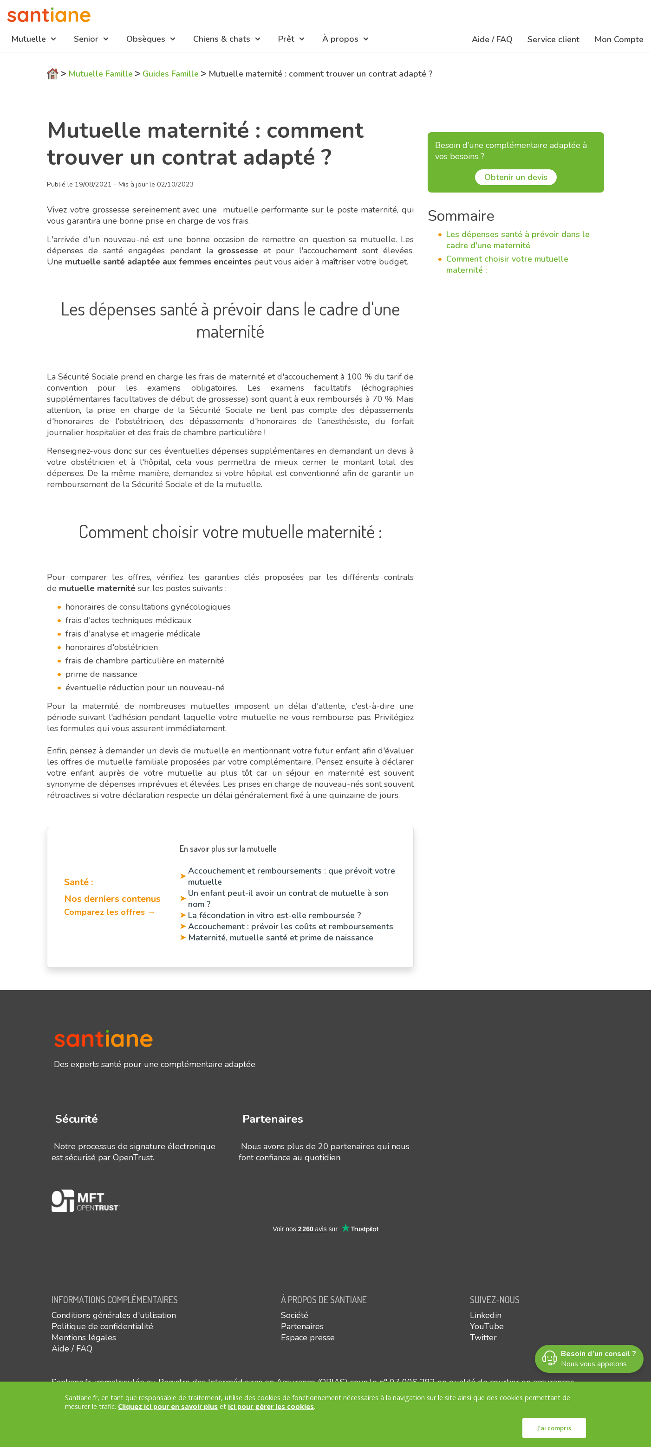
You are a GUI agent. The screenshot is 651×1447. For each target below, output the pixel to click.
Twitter (483, 1337)
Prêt (286, 39)
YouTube (487, 1326)
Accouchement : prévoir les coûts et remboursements (290, 926)
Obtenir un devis (515, 177)
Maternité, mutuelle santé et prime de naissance (280, 937)
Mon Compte (619, 39)
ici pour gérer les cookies (271, 1406)
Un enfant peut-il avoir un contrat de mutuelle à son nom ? (288, 898)
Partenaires (302, 1326)
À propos (340, 39)
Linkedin (485, 1315)
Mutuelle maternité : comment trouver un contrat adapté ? (320, 73)
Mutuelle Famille (100, 73)
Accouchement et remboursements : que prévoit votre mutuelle (291, 876)
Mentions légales (84, 1337)
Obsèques (145, 39)
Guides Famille (171, 73)
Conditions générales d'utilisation (114, 1315)
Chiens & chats (221, 39)
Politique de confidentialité (102, 1326)
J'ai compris (554, 1428)
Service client (553, 39)
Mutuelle (28, 39)
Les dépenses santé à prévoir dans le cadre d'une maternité (518, 240)
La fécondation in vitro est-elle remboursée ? (274, 915)
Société (294, 1315)
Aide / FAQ (492, 39)
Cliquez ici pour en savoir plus (168, 1406)
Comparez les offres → (110, 912)
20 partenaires (346, 1146)
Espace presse (308, 1337)
